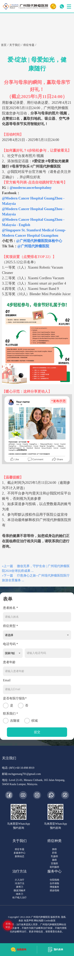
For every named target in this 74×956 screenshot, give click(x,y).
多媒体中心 (19, 852)
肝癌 (54, 852)
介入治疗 (19, 879)
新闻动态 (19, 856)
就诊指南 (54, 890)
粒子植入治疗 (19, 897)
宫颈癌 (54, 863)
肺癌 (54, 849)
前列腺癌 (54, 867)
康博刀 (19, 887)
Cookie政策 (50, 920)
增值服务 (54, 887)
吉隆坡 (11, 720)
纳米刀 (19, 894)
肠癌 (54, 860)
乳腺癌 (54, 856)
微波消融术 (19, 890)
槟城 (31, 720)
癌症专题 (19, 849)
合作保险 (54, 883)
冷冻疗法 (19, 883)
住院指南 (54, 879)
